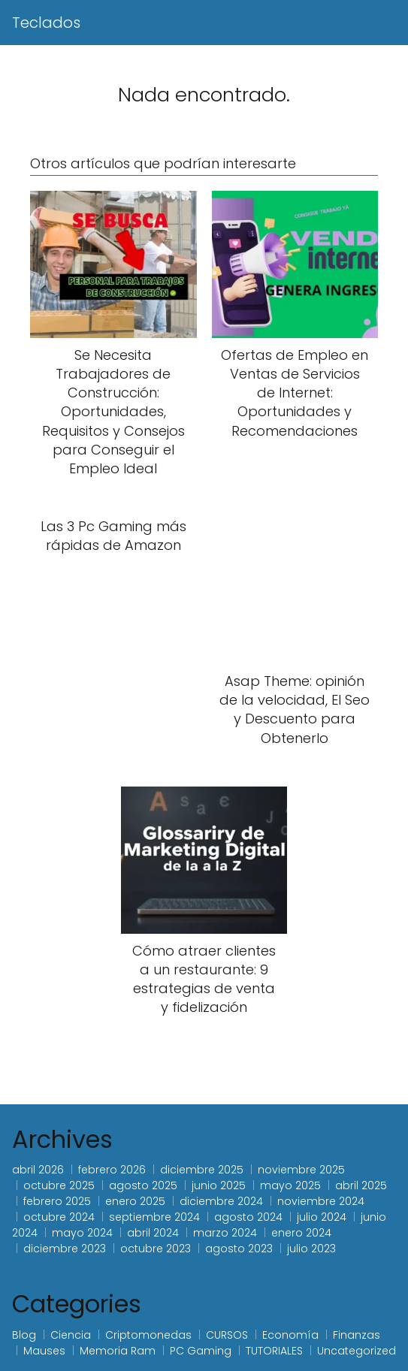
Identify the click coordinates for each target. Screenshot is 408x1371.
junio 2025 (219, 1185)
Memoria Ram (118, 1350)
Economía (290, 1334)
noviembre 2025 (301, 1169)
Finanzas (356, 1334)
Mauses (44, 1350)
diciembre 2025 (201, 1169)
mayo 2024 (82, 1232)
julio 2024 (321, 1217)
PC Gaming (200, 1350)
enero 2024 (301, 1232)
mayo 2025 (290, 1185)
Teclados (46, 22)
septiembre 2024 (154, 1217)
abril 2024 (153, 1232)
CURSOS (227, 1334)
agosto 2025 (143, 1185)
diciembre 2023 (64, 1248)
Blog (24, 1334)
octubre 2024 (59, 1217)
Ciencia (70, 1334)
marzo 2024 (225, 1232)
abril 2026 (38, 1169)
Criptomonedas (148, 1334)
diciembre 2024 (221, 1201)
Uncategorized (356, 1350)
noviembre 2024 (320, 1201)
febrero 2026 (112, 1169)
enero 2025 (135, 1201)
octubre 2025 (59, 1185)
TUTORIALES (274, 1350)
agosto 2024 (248, 1217)
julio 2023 (311, 1248)
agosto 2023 (239, 1248)
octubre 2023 (155, 1248)
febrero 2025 (57, 1201)
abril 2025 (361, 1185)
